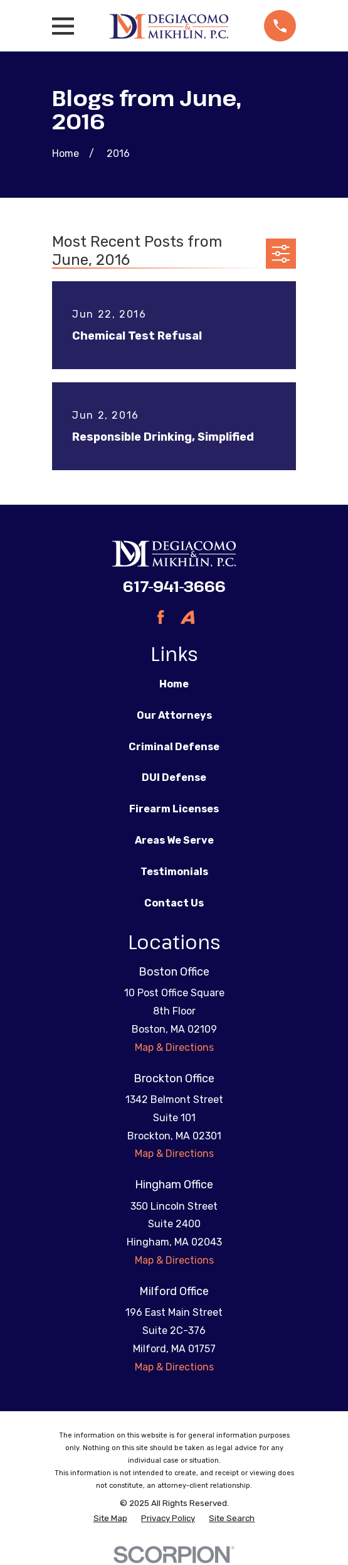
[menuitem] (110, 1518)
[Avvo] (187, 617)
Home (174, 684)
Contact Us (174, 903)
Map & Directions (174, 1047)
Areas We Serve (174, 840)
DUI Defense (174, 777)
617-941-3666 (174, 586)
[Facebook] (160, 617)
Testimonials (174, 872)
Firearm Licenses (174, 809)
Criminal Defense (174, 747)
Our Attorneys (174, 715)
